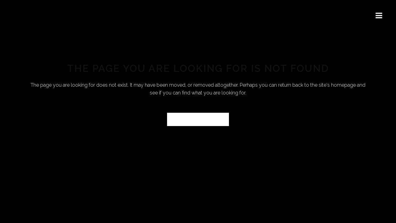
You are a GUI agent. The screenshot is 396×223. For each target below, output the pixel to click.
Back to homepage (198, 119)
